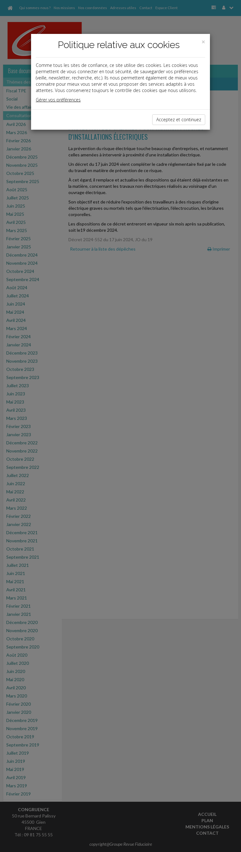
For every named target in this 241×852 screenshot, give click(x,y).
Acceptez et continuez (178, 119)
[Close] (203, 42)
